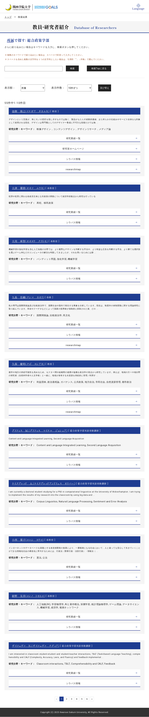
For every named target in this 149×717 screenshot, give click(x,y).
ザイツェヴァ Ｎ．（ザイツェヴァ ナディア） (35, 646)
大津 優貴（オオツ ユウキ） (28, 188)
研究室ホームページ (73, 148)
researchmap (73, 169)
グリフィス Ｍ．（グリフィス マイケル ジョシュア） (40, 430)
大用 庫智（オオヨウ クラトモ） (30, 241)
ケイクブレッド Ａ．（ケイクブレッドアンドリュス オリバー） (43, 483)
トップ (8, 17)
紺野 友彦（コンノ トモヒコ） (28, 596)
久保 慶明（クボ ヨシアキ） (28, 364)
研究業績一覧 (73, 138)
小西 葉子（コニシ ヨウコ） (28, 540)
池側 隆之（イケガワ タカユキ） (31, 111)
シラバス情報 (73, 159)
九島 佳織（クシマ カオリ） (28, 297)
